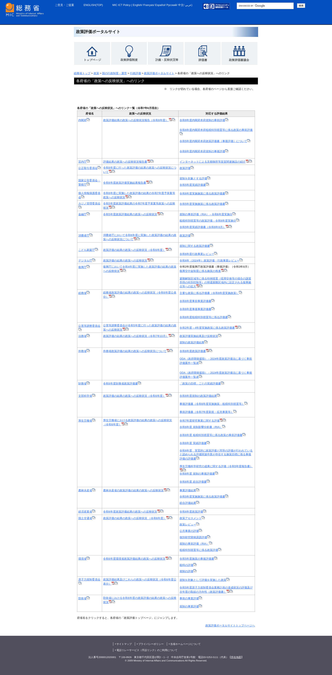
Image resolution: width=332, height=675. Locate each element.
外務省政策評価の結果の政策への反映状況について (136, 351)
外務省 (84, 351)
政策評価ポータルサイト (159, 73)
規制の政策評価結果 (194, 342)
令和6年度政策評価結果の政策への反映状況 (130, 511)
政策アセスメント (192, 518)
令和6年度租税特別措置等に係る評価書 (205, 317)
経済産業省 (86, 511)
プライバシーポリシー (151, 644)
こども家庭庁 (88, 250)
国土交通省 (86, 518)
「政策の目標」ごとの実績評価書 (202, 383)
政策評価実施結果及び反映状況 (200, 336)
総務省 (84, 293)
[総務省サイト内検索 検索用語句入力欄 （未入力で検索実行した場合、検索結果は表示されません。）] (265, 6)
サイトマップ (124, 644)
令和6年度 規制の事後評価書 (199, 473)
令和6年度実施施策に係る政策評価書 (204, 193)
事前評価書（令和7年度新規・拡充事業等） (208, 412)
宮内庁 (84, 161)
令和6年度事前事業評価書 (197, 301)
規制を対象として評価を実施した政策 (203, 579)
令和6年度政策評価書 (193, 351)
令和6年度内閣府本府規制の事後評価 (204, 151)
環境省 (84, 558)
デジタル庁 (86, 260)
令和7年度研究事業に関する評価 (201, 420)
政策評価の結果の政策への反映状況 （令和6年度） (134, 518)
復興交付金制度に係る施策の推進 (203, 271)
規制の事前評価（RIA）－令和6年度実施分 (207, 214)
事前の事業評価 (191, 598)
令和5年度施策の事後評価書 (197, 558)
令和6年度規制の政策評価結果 (200, 395)
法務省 (84, 336)
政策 (96, 73)
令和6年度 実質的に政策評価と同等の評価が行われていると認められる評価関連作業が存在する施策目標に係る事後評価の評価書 (216, 454)
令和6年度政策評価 (193, 511)
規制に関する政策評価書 (195, 245)
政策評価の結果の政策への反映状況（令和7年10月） (137, 336)
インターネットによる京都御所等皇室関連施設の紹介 (214, 161)
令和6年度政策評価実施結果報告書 (124, 182)
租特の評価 (188, 565)
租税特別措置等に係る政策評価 (200, 550)
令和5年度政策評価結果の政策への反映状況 (130, 214)
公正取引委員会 (89, 168)
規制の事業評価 (191, 606)
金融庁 (84, 214)
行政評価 (135, 73)
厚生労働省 (86, 420)
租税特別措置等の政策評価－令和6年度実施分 (209, 220)
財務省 (84, 383)
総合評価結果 (189, 503)
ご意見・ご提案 (64, 5)
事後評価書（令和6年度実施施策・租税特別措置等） (214, 403)
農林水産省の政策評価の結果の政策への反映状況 (133, 490)
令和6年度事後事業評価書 (197, 309)
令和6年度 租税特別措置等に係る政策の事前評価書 (213, 435)
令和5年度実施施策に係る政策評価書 (204, 203)
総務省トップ (82, 73)
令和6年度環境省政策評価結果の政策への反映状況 (134, 558)
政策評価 (187, 168)
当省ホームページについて (185, 644)
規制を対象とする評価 (195, 178)
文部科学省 (86, 395)
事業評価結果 (189, 490)
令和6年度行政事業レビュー (197, 254)
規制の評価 (188, 571)
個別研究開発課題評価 (195, 537)
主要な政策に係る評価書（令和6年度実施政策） (211, 293)
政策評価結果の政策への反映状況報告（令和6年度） (137, 120)
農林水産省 (86, 490)
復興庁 (84, 267)
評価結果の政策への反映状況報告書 (128, 161)
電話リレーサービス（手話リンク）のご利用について (146, 650)
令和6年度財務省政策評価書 (122, 383)
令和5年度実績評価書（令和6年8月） (204, 227)
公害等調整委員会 (89, 325)
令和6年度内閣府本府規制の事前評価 (204, 120)
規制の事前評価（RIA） (196, 543)
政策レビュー (189, 524)
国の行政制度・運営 (114, 73)
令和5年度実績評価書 (193, 184)
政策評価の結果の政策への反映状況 (128, 260)
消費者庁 (85, 235)
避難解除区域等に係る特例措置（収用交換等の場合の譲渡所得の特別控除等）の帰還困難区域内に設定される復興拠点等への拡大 (215, 282)
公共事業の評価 (191, 530)
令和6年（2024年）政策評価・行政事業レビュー (211, 260)
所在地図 (236, 657)
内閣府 (84, 120)
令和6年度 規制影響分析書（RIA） (202, 427)
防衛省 (84, 598)
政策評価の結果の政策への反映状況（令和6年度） (137, 250)
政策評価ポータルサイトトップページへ (230, 625)
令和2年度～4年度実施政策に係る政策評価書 (207, 327)
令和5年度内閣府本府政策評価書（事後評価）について (215, 141)
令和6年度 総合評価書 (195, 481)
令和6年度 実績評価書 (195, 443)
